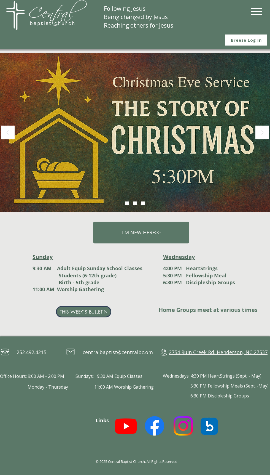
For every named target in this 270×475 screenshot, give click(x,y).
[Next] (262, 133)
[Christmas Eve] (127, 203)
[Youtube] (126, 426)
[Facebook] (155, 426)
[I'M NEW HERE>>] (141, 232)
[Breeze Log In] (246, 40)
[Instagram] (183, 426)
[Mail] (70, 352)
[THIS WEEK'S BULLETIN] (83, 311)
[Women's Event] (135, 203)
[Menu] (256, 11)
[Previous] (8, 133)
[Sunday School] (143, 203)
